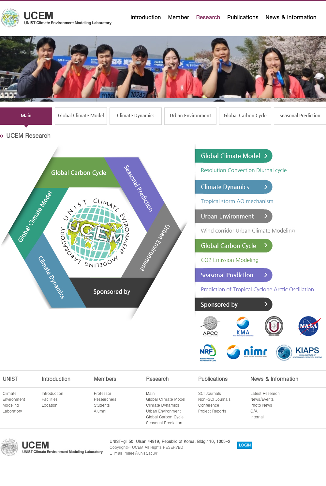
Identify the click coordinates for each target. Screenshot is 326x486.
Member (178, 17)
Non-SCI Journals (214, 399)
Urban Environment (163, 410)
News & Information (290, 17)
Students (102, 405)
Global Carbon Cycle (165, 416)
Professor (102, 393)
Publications (243, 17)
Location (49, 405)
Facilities (50, 399)
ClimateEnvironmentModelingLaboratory (14, 401)
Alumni (100, 410)
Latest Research (265, 393)
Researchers (105, 399)
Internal (257, 416)
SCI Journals (209, 393)
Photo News (261, 405)
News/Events (262, 399)
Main (150, 393)
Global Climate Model (165, 399)
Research (208, 17)
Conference (208, 405)
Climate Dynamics (162, 405)
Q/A (254, 410)
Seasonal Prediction (164, 422)
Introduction (145, 17)
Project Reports (212, 410)
